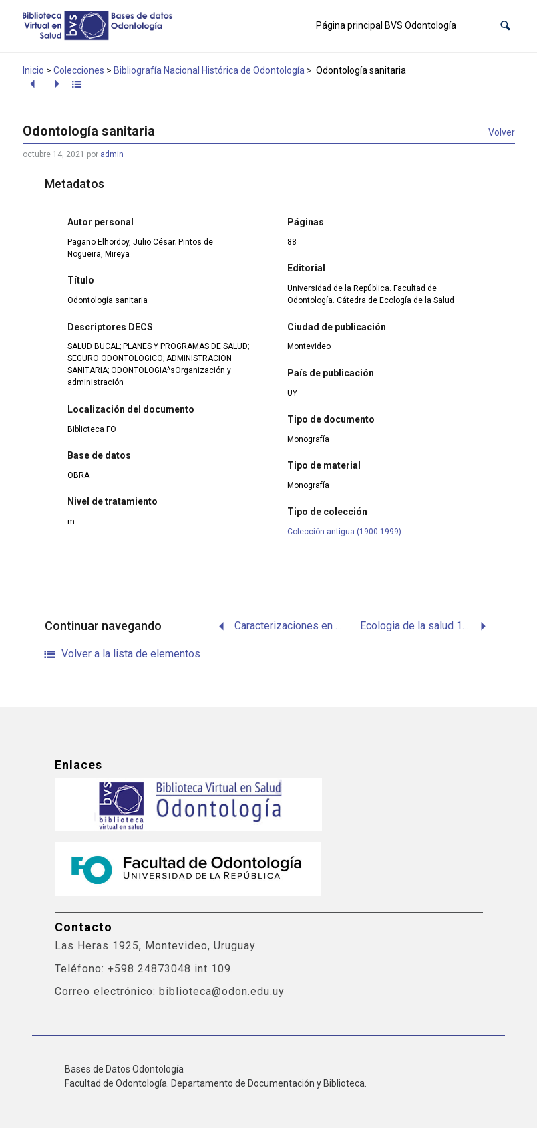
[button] (505, 26)
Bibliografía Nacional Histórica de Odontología (209, 70)
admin (112, 154)
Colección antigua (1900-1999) (344, 531)
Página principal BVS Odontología (386, 25)
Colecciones (78, 70)
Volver (501, 132)
